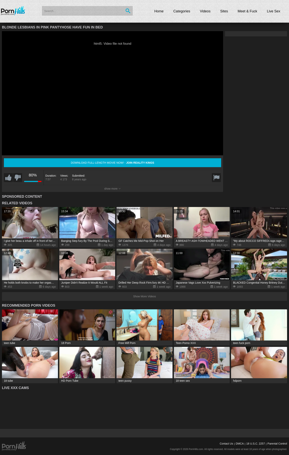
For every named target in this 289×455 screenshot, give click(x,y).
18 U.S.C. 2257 (255, 443)
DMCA (240, 443)
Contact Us (226, 443)
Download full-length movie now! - (112, 162)
